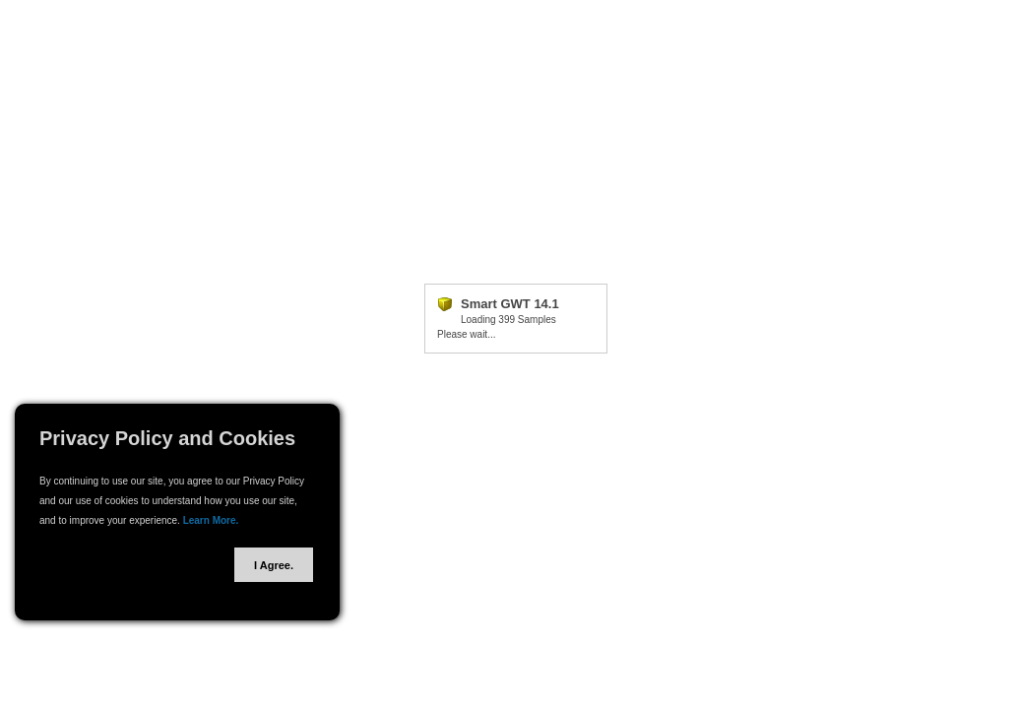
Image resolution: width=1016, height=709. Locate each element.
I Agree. (273, 565)
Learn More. (211, 520)
